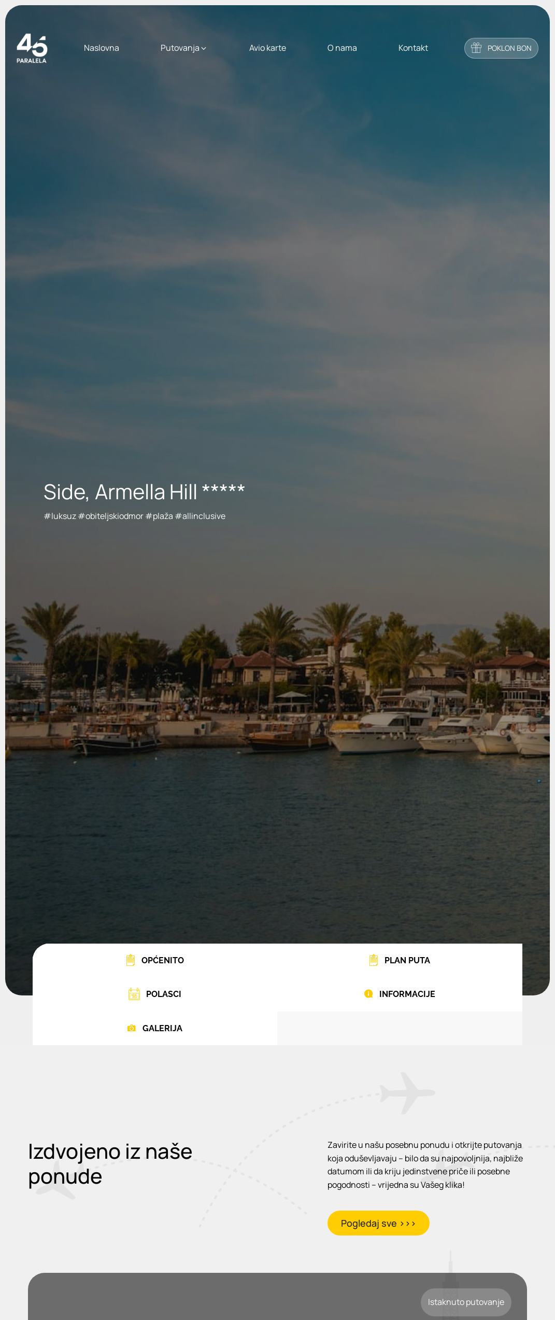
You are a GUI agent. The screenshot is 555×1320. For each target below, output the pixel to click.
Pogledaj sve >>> (378, 1223)
